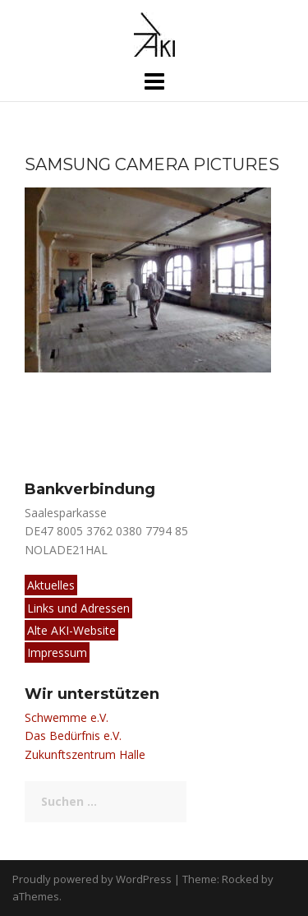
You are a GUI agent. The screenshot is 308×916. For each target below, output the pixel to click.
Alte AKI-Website (71, 630)
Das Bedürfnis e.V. (73, 735)
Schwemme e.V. (66, 717)
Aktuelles (51, 585)
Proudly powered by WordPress (92, 879)
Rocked (240, 879)
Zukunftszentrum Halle (85, 754)
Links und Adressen (78, 608)
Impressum (57, 652)
